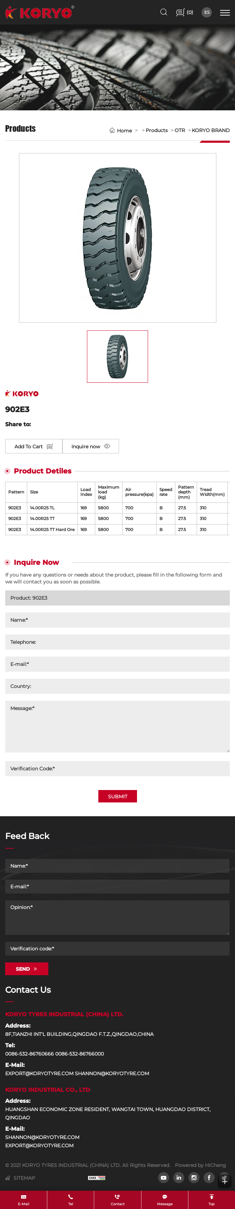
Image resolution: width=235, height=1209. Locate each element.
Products (157, 130)
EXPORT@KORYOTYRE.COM (39, 1145)
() (189, 12)
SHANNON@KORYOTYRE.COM (42, 1137)
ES (206, 12)
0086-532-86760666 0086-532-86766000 (54, 1054)
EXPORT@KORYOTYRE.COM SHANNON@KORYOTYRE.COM (77, 1073)
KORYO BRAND (211, 130)
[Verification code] (117, 949)
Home (124, 130)
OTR (180, 130)
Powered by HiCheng (200, 1165)
